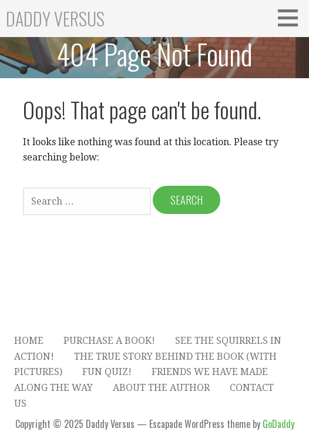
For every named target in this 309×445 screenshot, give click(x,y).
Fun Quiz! (107, 371)
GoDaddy (278, 424)
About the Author (161, 387)
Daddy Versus (55, 18)
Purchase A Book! (109, 340)
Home (28, 340)
